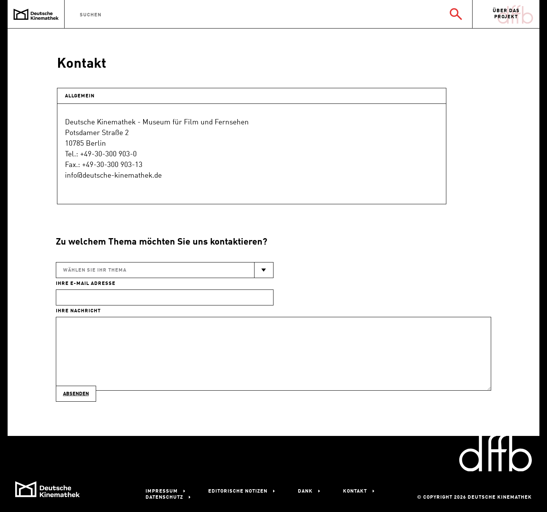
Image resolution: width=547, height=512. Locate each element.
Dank (305, 491)
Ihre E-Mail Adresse (85, 283)
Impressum (161, 491)
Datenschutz (164, 497)
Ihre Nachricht (78, 310)
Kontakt (355, 491)
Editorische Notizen (237, 491)
